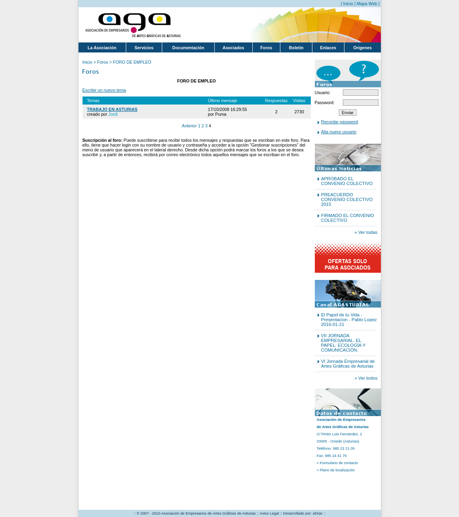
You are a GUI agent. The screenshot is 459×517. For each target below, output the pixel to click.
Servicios (144, 47)
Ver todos (368, 378)
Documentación (188, 47)
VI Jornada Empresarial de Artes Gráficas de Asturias (348, 363)
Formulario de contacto (339, 463)
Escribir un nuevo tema (104, 90)
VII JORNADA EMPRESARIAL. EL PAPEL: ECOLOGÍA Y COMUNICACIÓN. (343, 342)
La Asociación (102, 47)
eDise (317, 513)
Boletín (296, 47)
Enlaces (328, 47)
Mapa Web (366, 3)
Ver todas (367, 232)
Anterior (189, 125)
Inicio (348, 3)
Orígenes (362, 47)
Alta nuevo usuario (338, 131)
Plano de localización (337, 470)
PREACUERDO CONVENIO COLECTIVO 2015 (347, 199)
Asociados (233, 47)
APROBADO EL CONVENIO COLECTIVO (347, 181)
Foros (266, 47)
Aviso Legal (269, 513)
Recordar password (339, 121)
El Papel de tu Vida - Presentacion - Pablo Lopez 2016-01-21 (349, 319)
